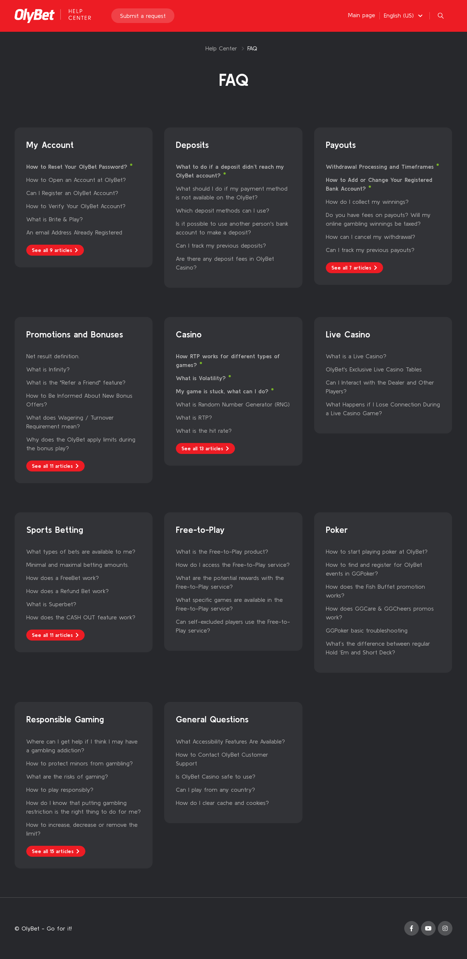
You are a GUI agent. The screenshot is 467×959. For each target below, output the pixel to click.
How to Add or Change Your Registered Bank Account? (379, 184)
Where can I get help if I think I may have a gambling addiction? (82, 745)
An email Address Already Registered (74, 232)
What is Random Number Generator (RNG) (233, 404)
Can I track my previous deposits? (221, 245)
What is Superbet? (51, 604)
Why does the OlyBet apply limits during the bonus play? (80, 443)
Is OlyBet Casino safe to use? (215, 776)
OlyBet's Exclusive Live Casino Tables (374, 369)
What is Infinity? (48, 369)
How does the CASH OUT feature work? (80, 617)
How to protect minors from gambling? (79, 763)
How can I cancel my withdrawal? (370, 236)
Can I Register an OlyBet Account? (72, 193)
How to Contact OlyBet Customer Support (222, 759)
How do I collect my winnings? (367, 201)
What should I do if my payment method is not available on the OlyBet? (231, 192)
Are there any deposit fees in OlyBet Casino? (225, 263)
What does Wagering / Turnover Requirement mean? (70, 421)
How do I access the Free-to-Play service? (233, 564)
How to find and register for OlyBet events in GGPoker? (374, 569)
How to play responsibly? (59, 789)
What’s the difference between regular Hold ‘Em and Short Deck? (378, 648)
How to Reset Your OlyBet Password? (78, 166)
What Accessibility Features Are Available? (230, 741)
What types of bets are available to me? (80, 551)
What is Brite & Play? (54, 219)
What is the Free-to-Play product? (222, 551)
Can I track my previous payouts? (370, 250)
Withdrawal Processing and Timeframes (381, 166)
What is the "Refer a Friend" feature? (76, 382)
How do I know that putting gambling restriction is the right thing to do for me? (83, 807)
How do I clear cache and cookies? (222, 802)
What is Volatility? (202, 378)
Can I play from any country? (215, 789)
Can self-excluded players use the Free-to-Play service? (233, 626)
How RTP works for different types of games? (228, 360)
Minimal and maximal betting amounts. (77, 564)
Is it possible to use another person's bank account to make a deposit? (232, 228)
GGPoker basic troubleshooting (367, 630)
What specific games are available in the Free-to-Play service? (229, 604)
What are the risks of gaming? (67, 776)
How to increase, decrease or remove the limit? (82, 829)
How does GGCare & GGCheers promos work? (380, 612)
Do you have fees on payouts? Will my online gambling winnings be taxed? (378, 219)
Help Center (221, 48)
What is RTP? (194, 417)
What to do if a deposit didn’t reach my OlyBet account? (230, 171)
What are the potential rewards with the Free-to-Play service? (230, 582)
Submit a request (143, 16)
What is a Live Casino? (356, 356)
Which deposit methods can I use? (222, 210)
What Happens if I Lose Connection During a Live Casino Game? (383, 408)
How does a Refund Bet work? (67, 591)
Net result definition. (53, 356)
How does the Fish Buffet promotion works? (375, 591)
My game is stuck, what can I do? (223, 391)
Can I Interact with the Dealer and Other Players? (380, 386)
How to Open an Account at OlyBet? (76, 179)
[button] (404, 15)
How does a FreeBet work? (62, 577)
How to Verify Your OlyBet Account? (76, 206)
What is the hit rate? (204, 430)
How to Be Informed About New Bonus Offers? (79, 400)
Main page (361, 15)
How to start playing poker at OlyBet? (377, 551)
